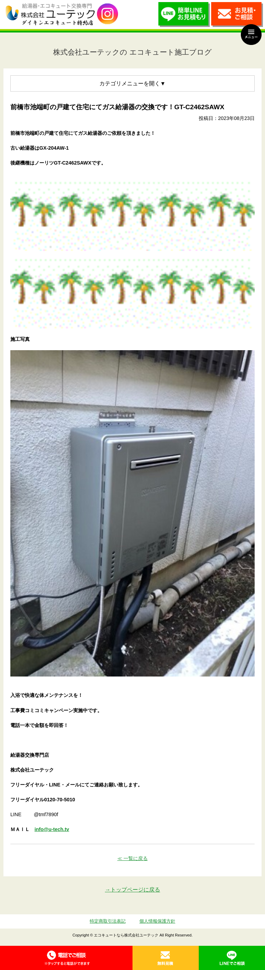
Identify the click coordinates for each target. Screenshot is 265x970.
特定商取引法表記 (108, 921)
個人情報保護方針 (157, 921)
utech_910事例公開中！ (107, 14)
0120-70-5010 (66, 958)
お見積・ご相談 (237, 16)
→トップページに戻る (132, 890)
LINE (232, 958)
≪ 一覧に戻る (132, 858)
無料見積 (165, 958)
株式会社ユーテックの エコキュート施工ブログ (132, 52)
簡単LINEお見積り (184, 16)
